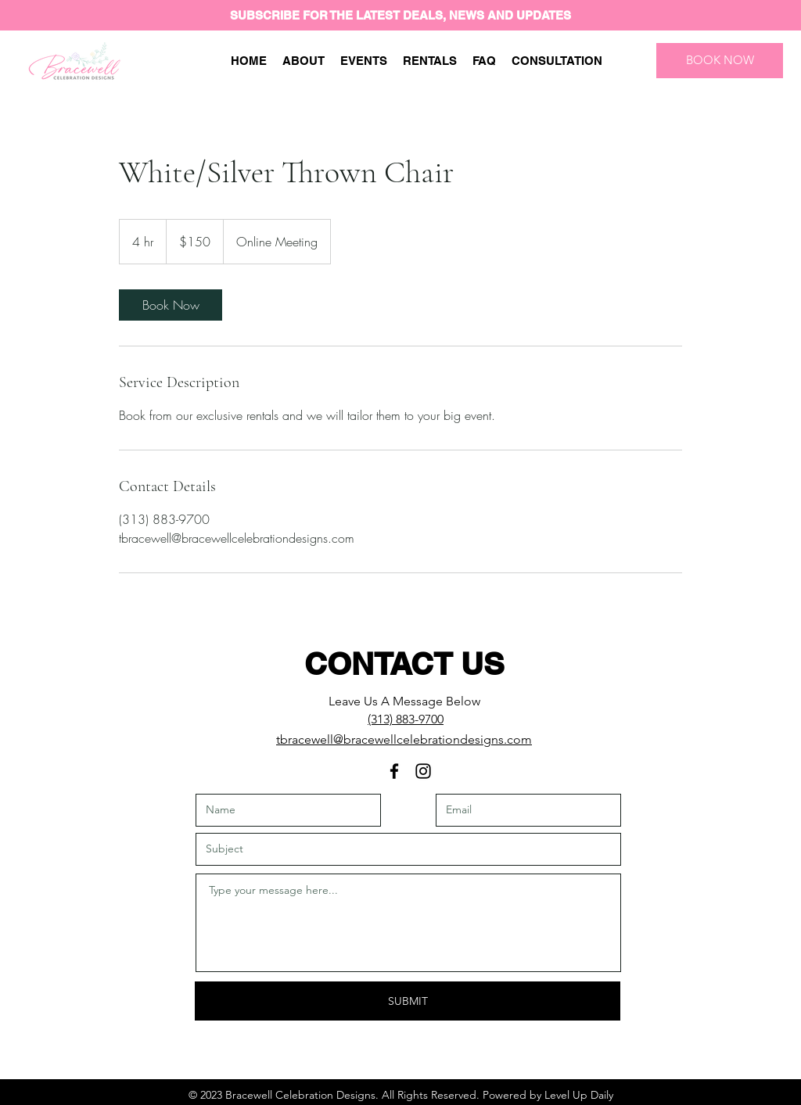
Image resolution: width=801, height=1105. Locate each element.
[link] (170, 305)
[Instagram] (423, 771)
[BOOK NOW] (719, 60)
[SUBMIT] (407, 1001)
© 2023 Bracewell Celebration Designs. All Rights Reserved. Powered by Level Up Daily (401, 1095)
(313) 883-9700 (406, 719)
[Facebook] (394, 771)
